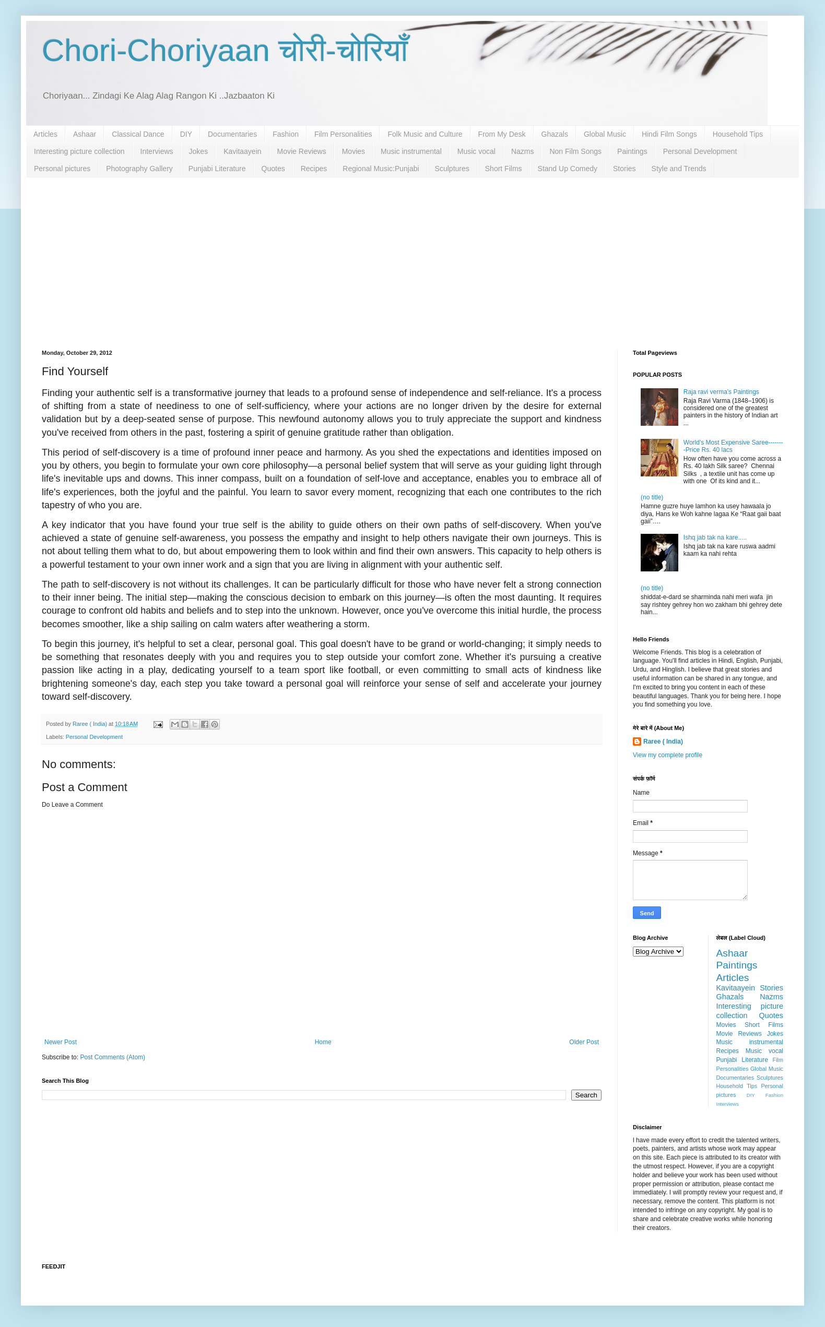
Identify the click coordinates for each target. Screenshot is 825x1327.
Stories (624, 168)
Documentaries (232, 134)
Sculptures (452, 168)
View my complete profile (667, 755)
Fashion (286, 134)
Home (323, 1042)
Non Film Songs (575, 151)
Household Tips (738, 134)
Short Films (503, 168)
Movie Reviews (301, 151)
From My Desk (502, 134)
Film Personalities (343, 134)
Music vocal (476, 151)
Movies (353, 151)
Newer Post (60, 1042)
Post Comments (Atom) (112, 1057)
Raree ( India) (663, 741)
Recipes (314, 168)
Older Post (584, 1042)
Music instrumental (411, 151)
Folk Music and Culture (424, 134)
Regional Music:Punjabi (381, 168)
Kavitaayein (242, 151)
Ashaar (84, 134)
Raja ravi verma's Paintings (721, 392)
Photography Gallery (139, 168)
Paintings (632, 151)
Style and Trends (679, 168)
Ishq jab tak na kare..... (715, 537)
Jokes (198, 151)
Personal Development (700, 151)
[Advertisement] (412, 256)
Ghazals (554, 134)
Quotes (273, 168)
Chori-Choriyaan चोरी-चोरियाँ (225, 50)
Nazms (522, 151)
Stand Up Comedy (567, 168)
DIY (186, 134)
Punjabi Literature (217, 168)
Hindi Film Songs (669, 134)
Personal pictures (62, 168)
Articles (45, 134)
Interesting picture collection (79, 151)
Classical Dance (138, 134)
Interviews (156, 151)
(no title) (652, 497)
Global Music (605, 134)
